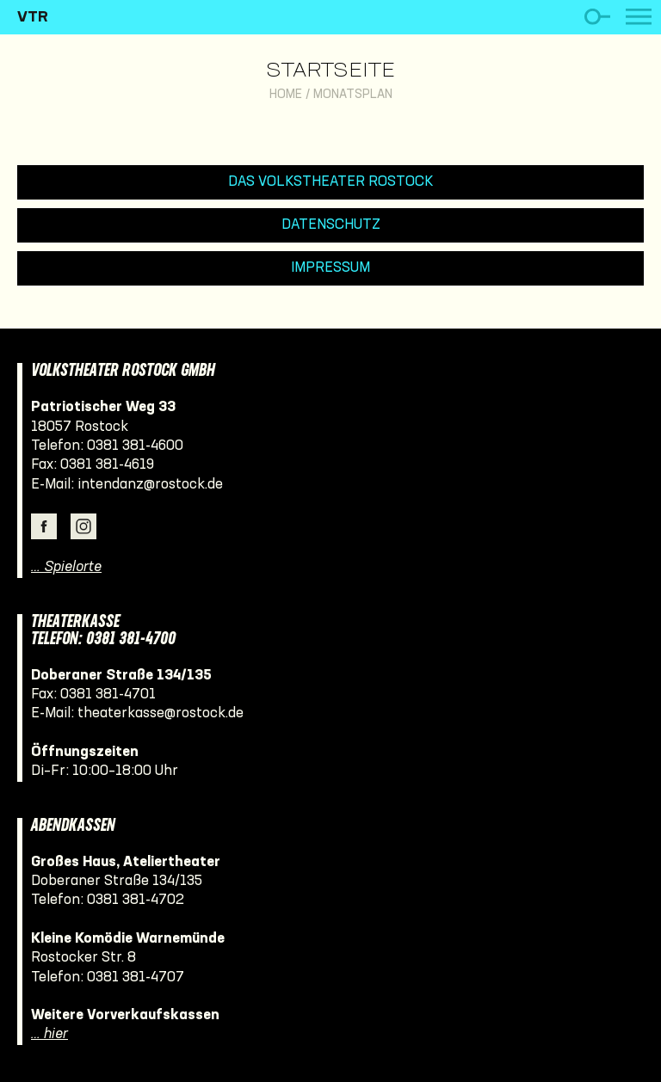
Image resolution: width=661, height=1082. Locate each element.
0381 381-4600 (135, 446)
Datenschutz (330, 225)
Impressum (330, 268)
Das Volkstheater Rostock (331, 182)
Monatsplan (352, 95)
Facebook (44, 526)
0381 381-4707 (135, 977)
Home (285, 95)
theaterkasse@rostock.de (160, 713)
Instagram (83, 526)
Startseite (330, 71)
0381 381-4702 (135, 900)
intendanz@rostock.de (150, 484)
